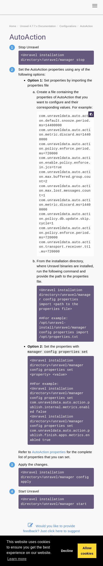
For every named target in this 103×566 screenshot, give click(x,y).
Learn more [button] (16, 559)
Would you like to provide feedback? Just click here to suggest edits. (51, 531)
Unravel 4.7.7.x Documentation (38, 26)
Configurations (68, 26)
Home (12, 26)
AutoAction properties (49, 452)
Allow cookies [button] (87, 550)
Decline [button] (67, 551)
